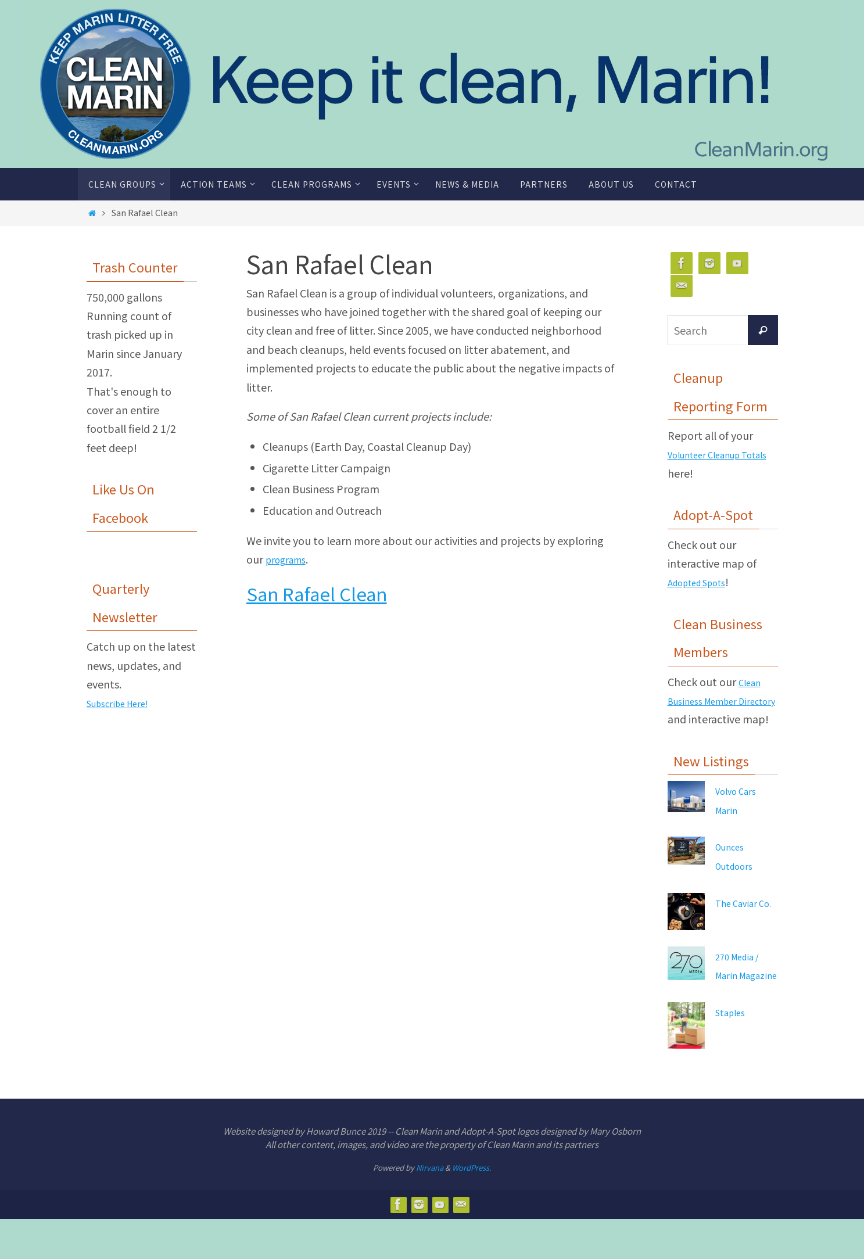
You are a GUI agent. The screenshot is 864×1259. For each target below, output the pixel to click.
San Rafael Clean (316, 593)
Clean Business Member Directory (717, 700)
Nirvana (429, 1207)
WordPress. (472, 1207)
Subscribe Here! (125, 702)
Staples (733, 1051)
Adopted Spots (704, 581)
